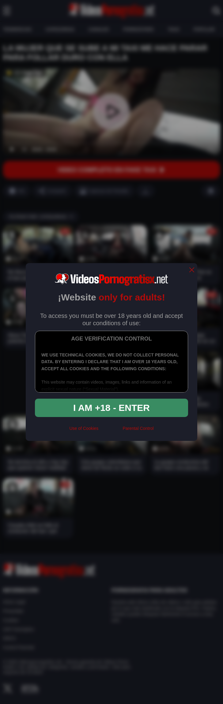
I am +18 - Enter (111, 408)
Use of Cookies (83, 428)
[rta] (110, 430)
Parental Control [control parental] (138, 428)
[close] (191, 270)
